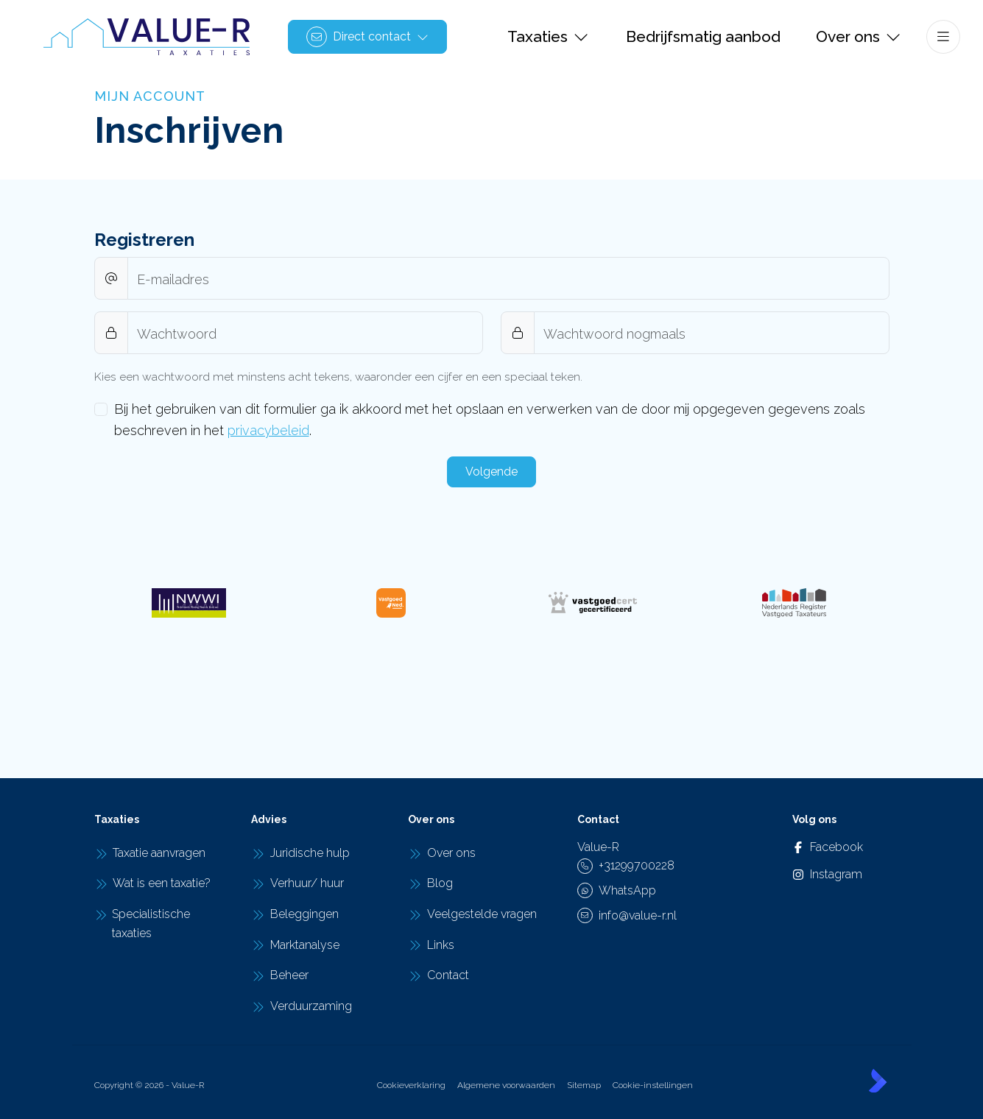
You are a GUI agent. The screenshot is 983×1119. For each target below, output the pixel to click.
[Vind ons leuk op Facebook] (807, 847)
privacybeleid (268, 430)
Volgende (491, 472)
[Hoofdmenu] (943, 37)
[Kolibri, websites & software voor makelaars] (877, 1080)
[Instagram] (807, 874)
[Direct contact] (367, 37)
